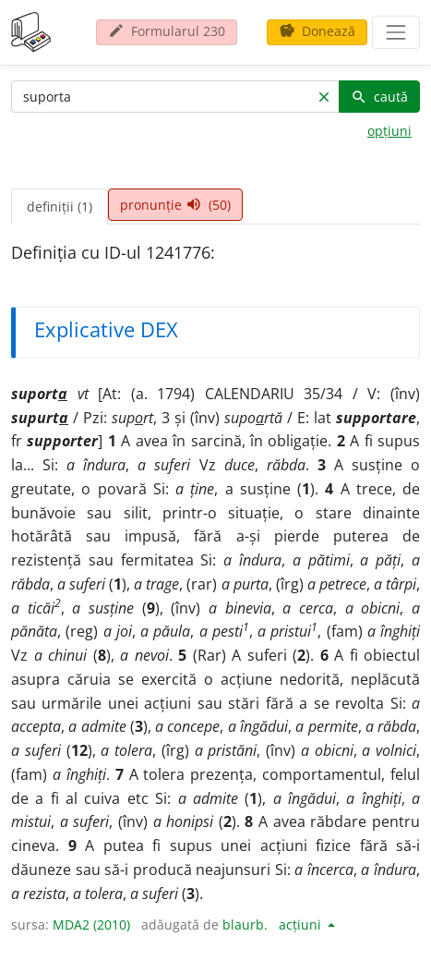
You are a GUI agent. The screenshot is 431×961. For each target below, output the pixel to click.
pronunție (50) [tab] (175, 204)
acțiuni (302, 924)
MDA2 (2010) (91, 924)
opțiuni (389, 131)
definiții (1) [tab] (59, 206)
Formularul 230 (166, 31)
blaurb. (245, 924)
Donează (317, 31)
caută (379, 96)
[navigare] (396, 32)
